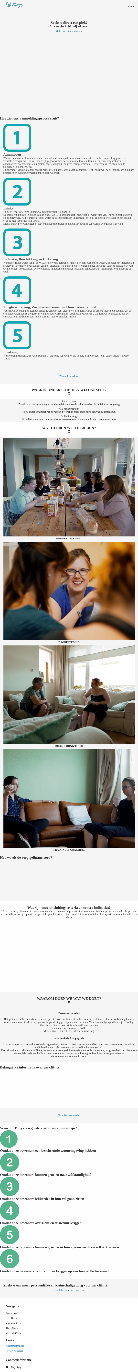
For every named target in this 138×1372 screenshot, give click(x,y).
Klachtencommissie (15, 1346)
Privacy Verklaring (14, 1351)
